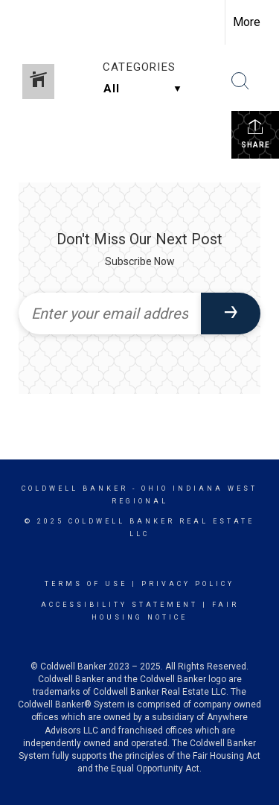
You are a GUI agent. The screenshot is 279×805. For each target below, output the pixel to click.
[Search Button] (240, 81)
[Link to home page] (24, 22)
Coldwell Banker (75, 488)
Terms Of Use (86, 584)
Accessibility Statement (119, 604)
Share (255, 133)
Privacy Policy (187, 584)
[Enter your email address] (110, 313)
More (246, 22)
